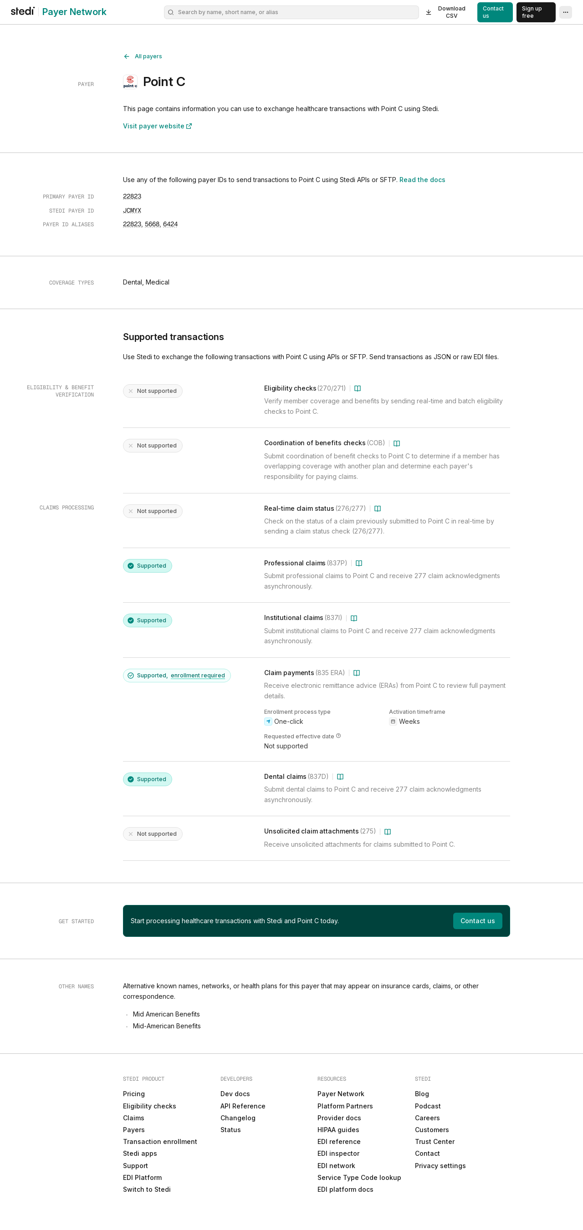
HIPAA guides (338, 1129)
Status (230, 1129)
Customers (432, 1129)
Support (135, 1165)
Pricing (134, 1094)
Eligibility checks (149, 1106)
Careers (427, 1118)
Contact (427, 1153)
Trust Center (435, 1141)
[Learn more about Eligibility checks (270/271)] (357, 388)
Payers (134, 1129)
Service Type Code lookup (359, 1177)
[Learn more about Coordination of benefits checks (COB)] (396, 443)
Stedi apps (140, 1153)
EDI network (336, 1165)
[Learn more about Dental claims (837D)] (340, 776)
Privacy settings (440, 1165)
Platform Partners (345, 1106)
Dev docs (235, 1094)
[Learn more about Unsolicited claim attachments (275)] (387, 831)
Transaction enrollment (160, 1141)
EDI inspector (338, 1153)
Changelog (238, 1118)
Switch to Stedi (147, 1189)
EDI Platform (142, 1177)
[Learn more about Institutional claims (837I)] (354, 618)
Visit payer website (158, 126)
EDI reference (339, 1141)
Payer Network (74, 11)
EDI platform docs (345, 1189)
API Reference (243, 1106)
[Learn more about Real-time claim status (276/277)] (377, 508)
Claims (133, 1118)
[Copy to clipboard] (132, 196)
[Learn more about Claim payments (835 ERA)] (356, 672)
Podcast (428, 1106)
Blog (422, 1094)
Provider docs (339, 1118)
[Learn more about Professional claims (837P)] (359, 563)
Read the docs (426, 180)
